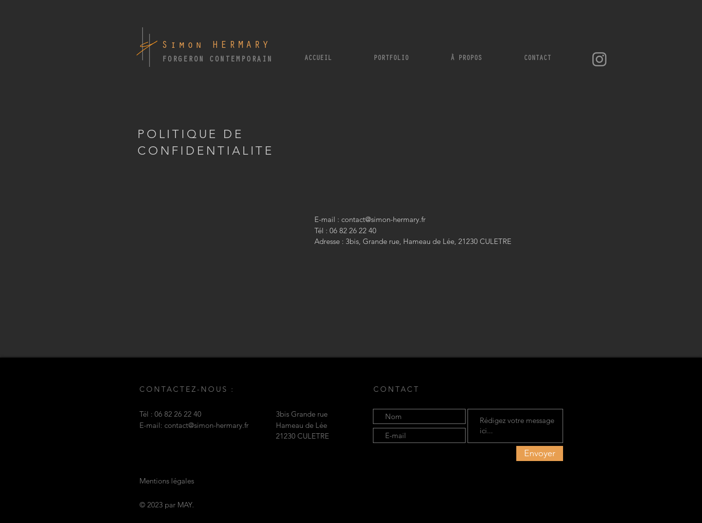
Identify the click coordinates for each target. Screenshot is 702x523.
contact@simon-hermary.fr (383, 219)
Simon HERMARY (216, 46)
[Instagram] (599, 59)
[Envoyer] (539, 453)
